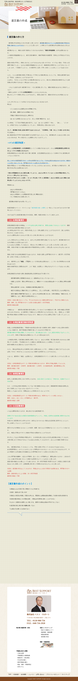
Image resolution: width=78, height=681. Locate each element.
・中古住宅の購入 (21, 660)
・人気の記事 (20, 653)
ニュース (31, 674)
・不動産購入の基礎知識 (23, 655)
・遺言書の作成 (44, 636)
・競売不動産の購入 (21, 662)
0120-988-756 (67, 2)
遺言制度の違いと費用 (38, 208)
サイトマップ (66, 674)
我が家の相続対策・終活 (23, 627)
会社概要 (23, 674)
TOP (9, 674)
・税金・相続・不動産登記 (23, 664)
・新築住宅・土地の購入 (23, 657)
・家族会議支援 (44, 634)
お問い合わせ (40, 674)
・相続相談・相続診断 (46, 632)
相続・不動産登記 (45, 642)
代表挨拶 (16, 674)
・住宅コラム (20, 666)
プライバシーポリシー (52, 674)
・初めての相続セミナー (47, 630)
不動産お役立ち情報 (21, 651)
